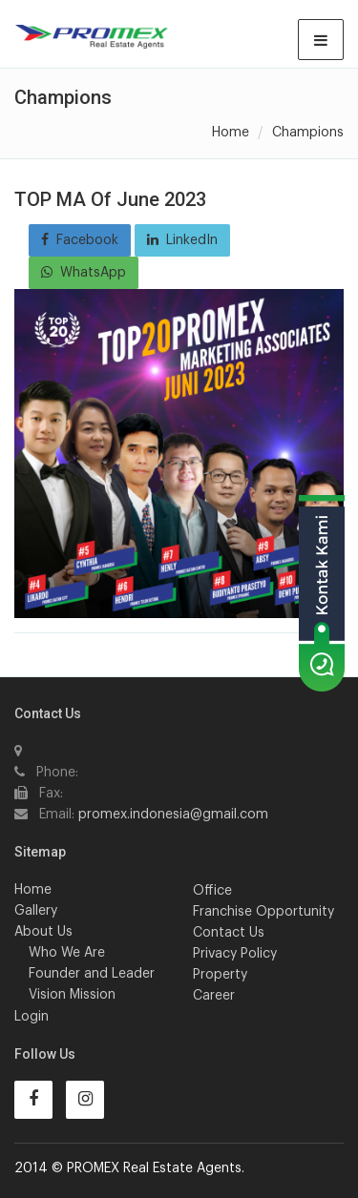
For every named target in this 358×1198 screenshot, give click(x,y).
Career (214, 995)
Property (220, 974)
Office (212, 891)
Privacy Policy (235, 953)
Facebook (79, 240)
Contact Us (228, 933)
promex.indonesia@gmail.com (173, 814)
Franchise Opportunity (263, 912)
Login (31, 1016)
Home (230, 132)
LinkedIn (182, 240)
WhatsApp (83, 272)
